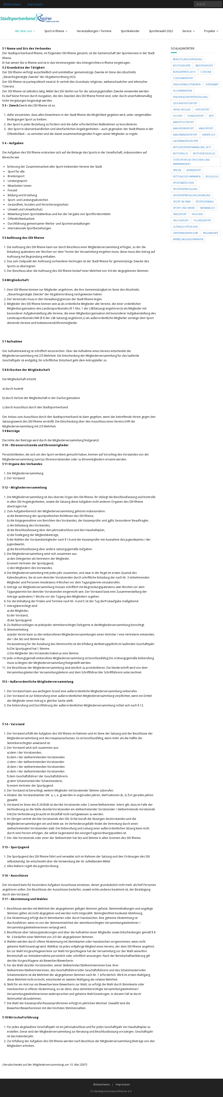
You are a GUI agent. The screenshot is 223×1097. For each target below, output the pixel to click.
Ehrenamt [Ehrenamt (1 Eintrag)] (212, 84)
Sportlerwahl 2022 (161, 31)
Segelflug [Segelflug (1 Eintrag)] (212, 176)
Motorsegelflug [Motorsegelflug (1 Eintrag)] (204, 153)
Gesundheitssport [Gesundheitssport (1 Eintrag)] (185, 103)
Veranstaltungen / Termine (94, 31)
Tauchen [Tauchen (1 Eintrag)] (197, 214)
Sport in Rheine (54, 31)
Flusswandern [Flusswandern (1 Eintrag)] (182, 90)
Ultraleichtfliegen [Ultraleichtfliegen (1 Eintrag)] (185, 226)
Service (187, 31)
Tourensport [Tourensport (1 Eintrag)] (202, 220)
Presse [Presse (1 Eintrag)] (177, 170)
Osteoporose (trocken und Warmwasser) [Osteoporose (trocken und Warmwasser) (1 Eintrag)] (191, 162)
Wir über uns (23, 31)
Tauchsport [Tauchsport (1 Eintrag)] (181, 220)
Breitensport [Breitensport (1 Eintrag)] (204, 65)
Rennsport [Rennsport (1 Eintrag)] (193, 170)
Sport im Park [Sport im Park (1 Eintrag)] (182, 201)
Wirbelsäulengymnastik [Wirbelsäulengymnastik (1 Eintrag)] (188, 239)
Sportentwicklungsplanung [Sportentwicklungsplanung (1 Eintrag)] (191, 195)
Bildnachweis (12, 4)
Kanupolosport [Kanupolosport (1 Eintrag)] (183, 122)
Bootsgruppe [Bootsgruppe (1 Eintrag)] (182, 65)
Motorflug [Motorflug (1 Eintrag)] (180, 153)
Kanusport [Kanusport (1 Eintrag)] (206, 128)
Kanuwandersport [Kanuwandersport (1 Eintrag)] (185, 134)
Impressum (35, 4)
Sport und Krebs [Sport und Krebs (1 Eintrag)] (184, 207)
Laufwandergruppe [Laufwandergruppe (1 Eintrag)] (185, 141)
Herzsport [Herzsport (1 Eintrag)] (202, 109)
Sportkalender (130, 31)
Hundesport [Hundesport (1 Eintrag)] (195, 115)
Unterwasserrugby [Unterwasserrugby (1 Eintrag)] (185, 233)
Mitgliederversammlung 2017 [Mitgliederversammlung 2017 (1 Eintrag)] (192, 147)
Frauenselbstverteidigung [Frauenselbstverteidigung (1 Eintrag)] (190, 97)
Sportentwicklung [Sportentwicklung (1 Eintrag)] (185, 189)
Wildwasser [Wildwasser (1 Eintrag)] (210, 233)
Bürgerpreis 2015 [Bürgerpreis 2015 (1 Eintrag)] (184, 71)
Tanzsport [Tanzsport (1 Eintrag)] (180, 214)
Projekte (209, 31)
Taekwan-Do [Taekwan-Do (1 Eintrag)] (207, 207)
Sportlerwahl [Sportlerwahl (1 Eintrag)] (205, 201)
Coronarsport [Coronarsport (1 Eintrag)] (183, 78)
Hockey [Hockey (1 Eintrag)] (177, 115)
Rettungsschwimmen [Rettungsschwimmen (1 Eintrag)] (186, 176)
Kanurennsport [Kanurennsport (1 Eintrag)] (183, 128)
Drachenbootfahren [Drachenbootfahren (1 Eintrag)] (187, 84)
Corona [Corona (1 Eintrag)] (205, 71)
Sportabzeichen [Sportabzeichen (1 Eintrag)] (183, 182)
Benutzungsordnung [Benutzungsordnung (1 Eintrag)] (187, 59)
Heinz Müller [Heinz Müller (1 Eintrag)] (181, 109)
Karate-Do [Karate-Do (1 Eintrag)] (208, 134)
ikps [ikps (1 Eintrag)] (211, 115)
